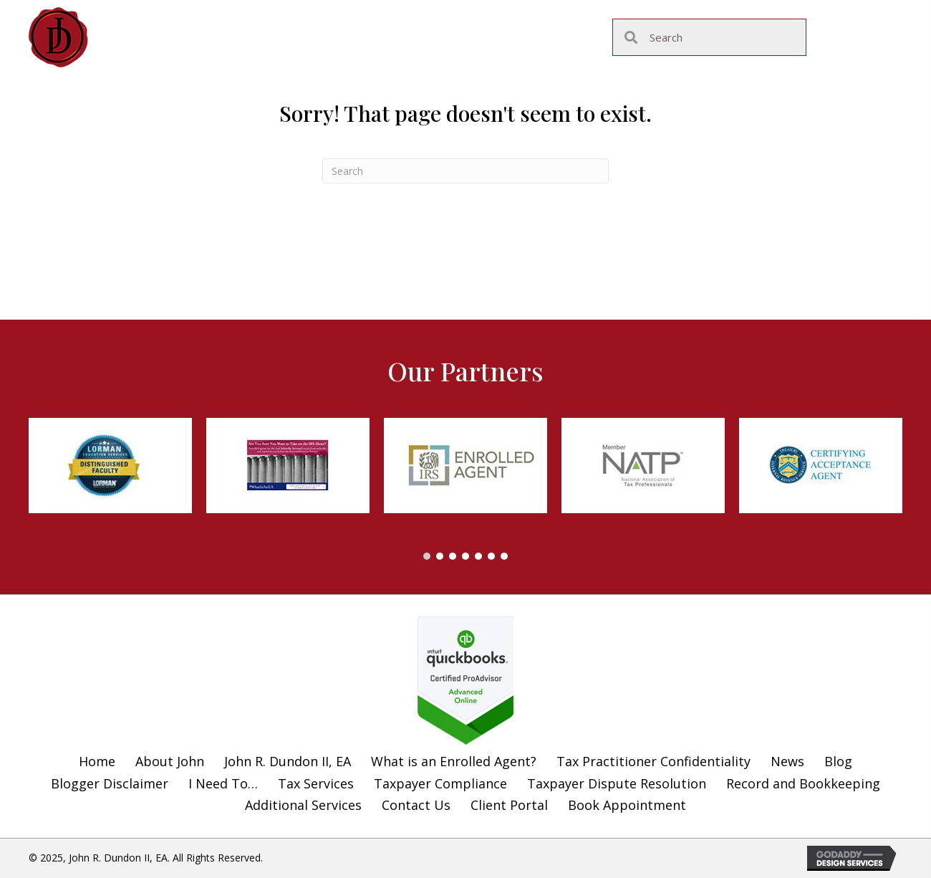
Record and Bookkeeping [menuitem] (803, 783)
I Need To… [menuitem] (223, 783)
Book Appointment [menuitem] (627, 804)
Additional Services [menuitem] (303, 804)
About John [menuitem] (169, 761)
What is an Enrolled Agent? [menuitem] (453, 761)
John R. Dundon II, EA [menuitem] (287, 761)
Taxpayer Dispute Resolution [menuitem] (616, 783)
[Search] (465, 170)
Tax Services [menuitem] (316, 783)
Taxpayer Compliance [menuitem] (440, 783)
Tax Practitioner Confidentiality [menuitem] (653, 761)
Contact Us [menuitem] (416, 804)
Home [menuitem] (97, 761)
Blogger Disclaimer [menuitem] (109, 783)
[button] (426, 556)
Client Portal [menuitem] (509, 804)
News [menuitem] (787, 761)
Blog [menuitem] (838, 761)
